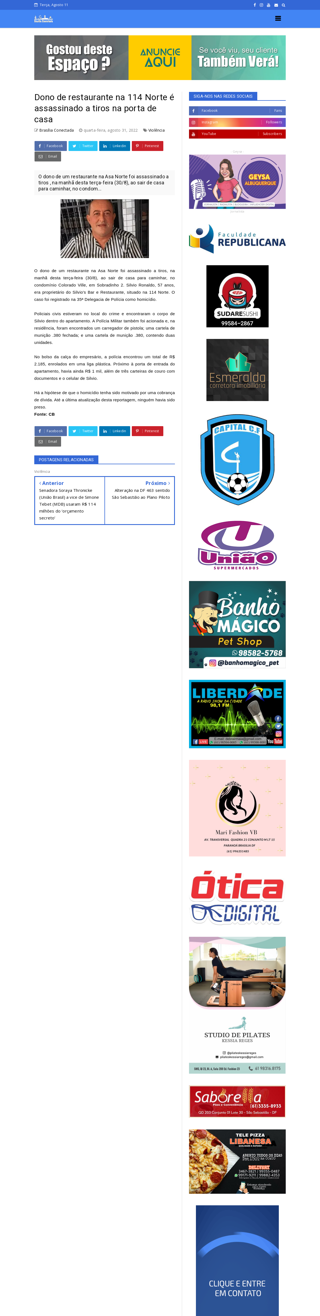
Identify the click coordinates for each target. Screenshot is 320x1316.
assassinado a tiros (147, 270)
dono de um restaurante (64, 270)
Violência (156, 130)
